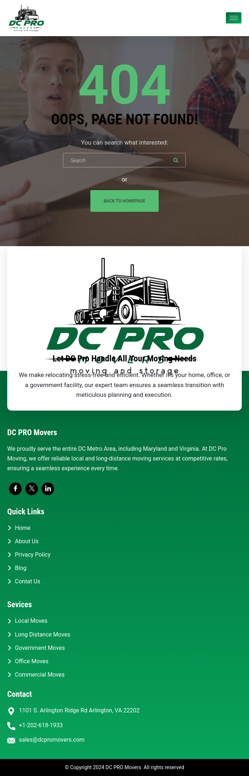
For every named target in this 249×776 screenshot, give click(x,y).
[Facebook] (15, 489)
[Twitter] (31, 489)
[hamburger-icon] (234, 18)
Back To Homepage (125, 200)
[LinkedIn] (48, 489)
